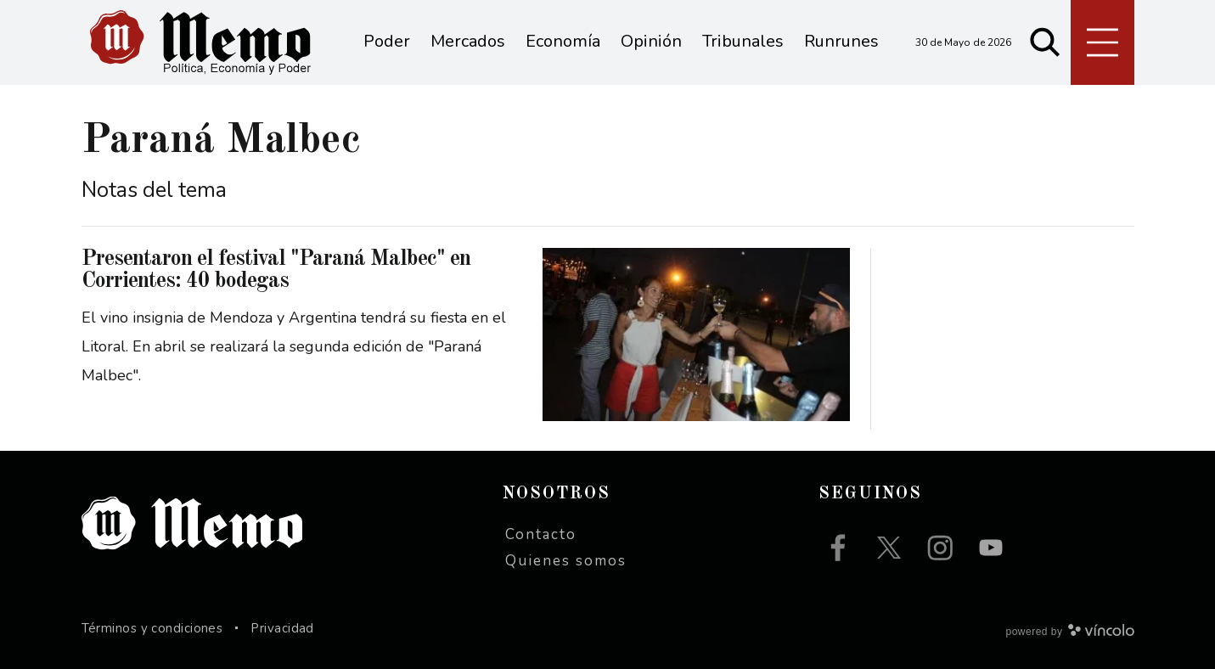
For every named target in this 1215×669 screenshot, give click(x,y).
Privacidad (282, 628)
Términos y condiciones (152, 628)
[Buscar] (1045, 42)
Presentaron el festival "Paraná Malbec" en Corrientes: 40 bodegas (276, 270)
